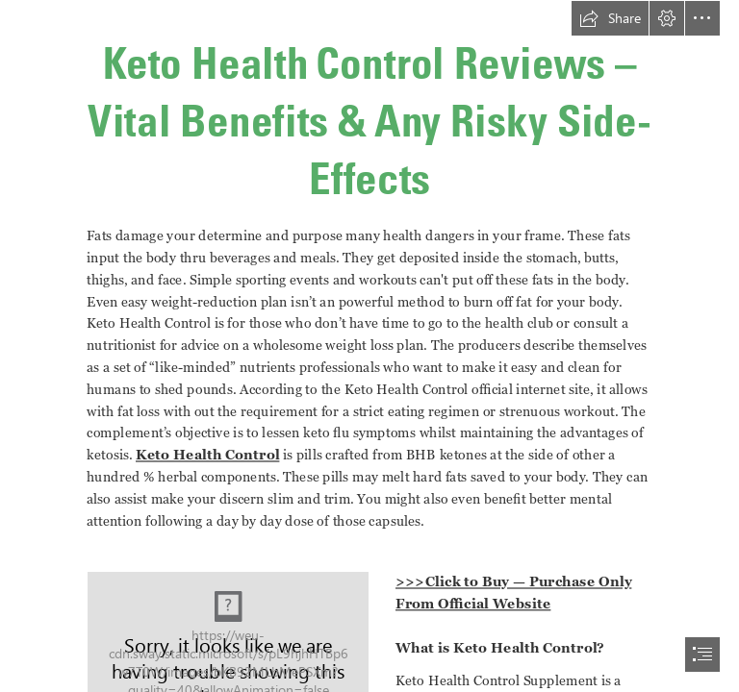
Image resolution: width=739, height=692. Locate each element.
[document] (369, 346)
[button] (610, 18)
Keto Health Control (207, 454)
